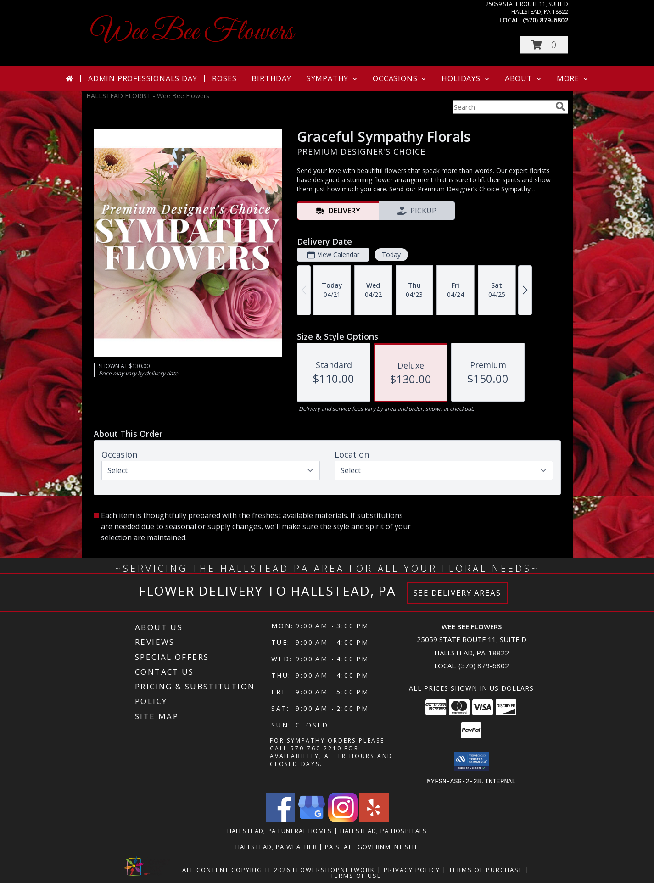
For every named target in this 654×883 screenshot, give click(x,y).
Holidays (466, 78)
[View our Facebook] (280, 819)
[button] (544, 45)
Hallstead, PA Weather (276, 846)
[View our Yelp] (374, 819)
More (573, 78)
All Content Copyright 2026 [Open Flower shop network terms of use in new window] (236, 869)
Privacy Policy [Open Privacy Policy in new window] (412, 869)
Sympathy (333, 78)
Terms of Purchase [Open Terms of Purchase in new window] (486, 869)
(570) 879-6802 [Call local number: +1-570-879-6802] (545, 20)
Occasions (400, 78)
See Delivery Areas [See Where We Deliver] (457, 592)
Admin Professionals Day (142, 78)
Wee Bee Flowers (192, 32)
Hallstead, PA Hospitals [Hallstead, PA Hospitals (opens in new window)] (383, 830)
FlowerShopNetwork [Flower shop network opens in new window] (334, 869)
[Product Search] (502, 107)
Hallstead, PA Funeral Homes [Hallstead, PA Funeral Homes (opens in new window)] (279, 830)
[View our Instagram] (343, 819)
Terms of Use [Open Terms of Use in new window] (355, 875)
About (524, 78)
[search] (560, 106)
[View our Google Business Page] (311, 819)
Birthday (271, 78)
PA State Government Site (372, 846)
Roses (224, 78)
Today (390, 254)
